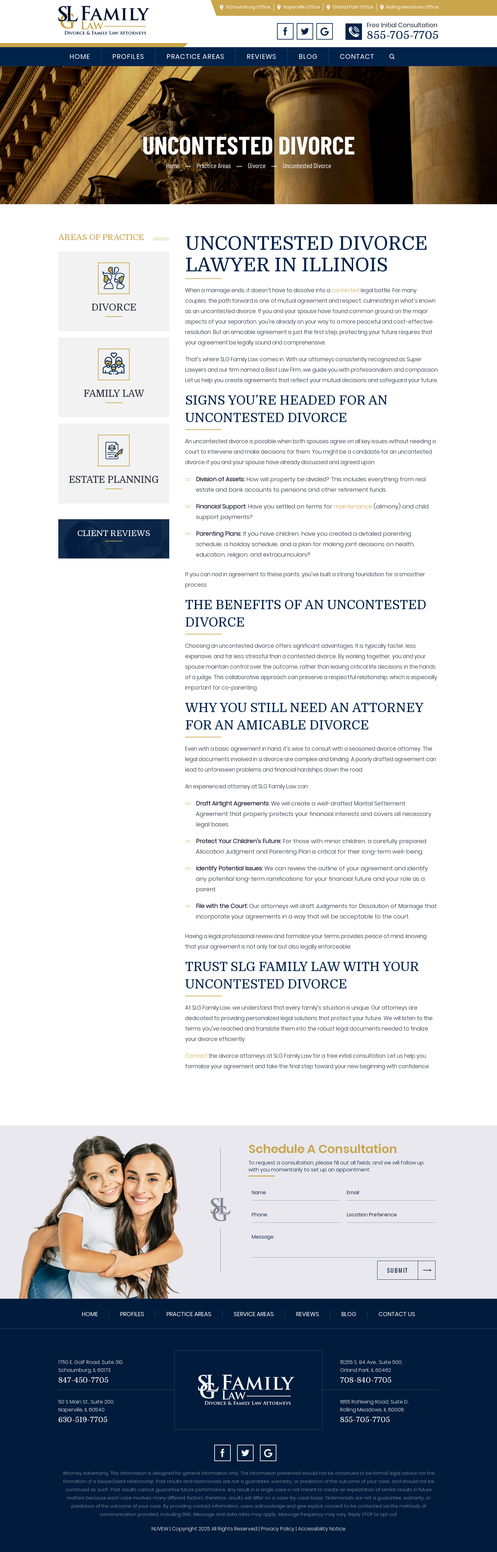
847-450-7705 (83, 1380)
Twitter (305, 31)
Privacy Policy (277, 1528)
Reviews (261, 56)
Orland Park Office (353, 7)
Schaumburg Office (248, 7)
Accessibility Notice (321, 1528)
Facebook (285, 31)
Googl (324, 31)
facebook (222, 1453)
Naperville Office (301, 7)
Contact (357, 56)
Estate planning (114, 479)
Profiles (128, 56)
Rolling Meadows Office (412, 7)
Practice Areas (195, 56)
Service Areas (254, 1314)
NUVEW (160, 1528)
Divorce (113, 307)
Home (79, 56)
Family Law (114, 393)
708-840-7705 (365, 1380)
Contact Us (396, 1314)
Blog (308, 56)
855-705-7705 (403, 35)
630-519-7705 (82, 1419)
